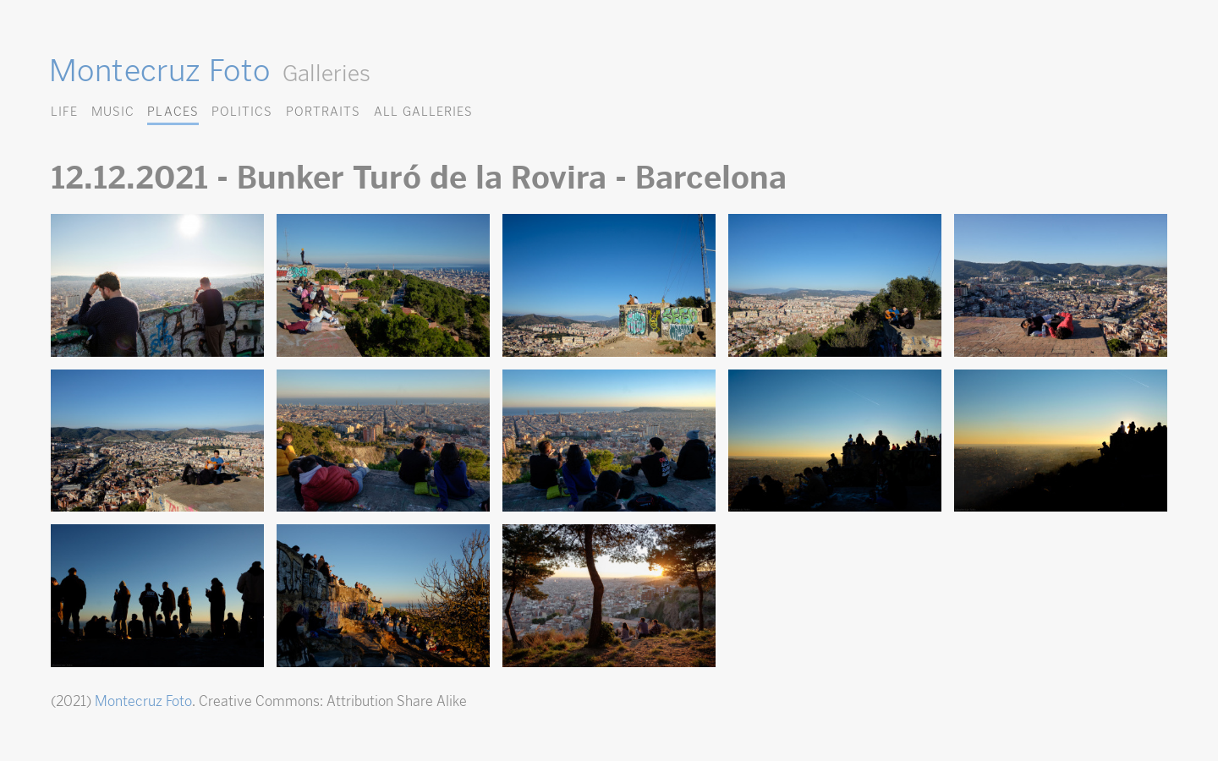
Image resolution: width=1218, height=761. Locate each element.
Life (64, 111)
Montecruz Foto (159, 70)
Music (112, 111)
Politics (241, 111)
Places (172, 111)
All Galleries (423, 111)
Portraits (323, 111)
